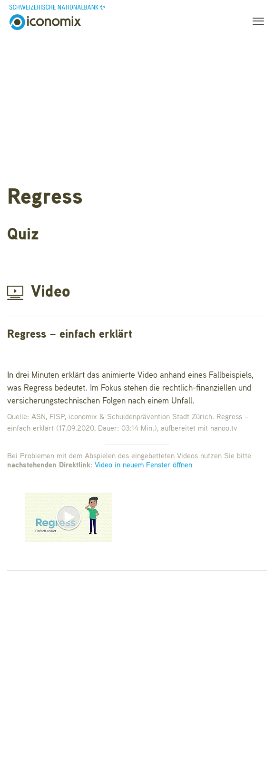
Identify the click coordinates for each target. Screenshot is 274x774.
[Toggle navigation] (255, 22)
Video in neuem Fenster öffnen (143, 465)
